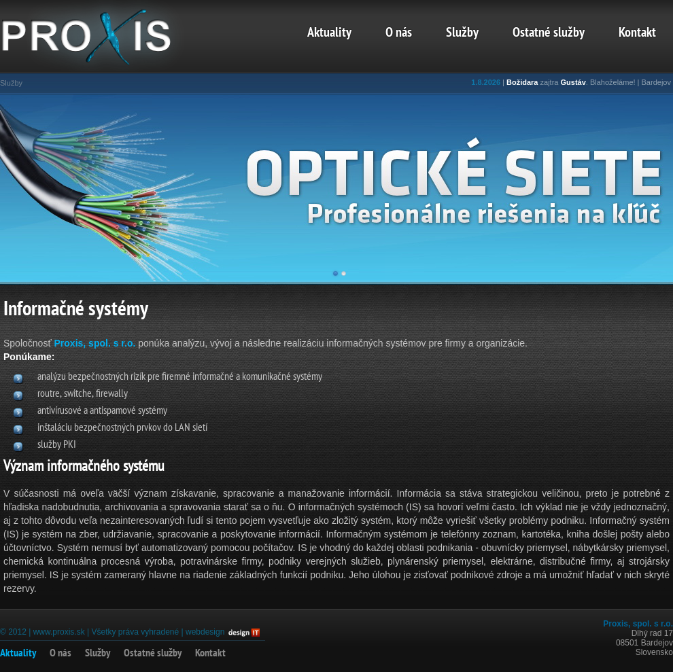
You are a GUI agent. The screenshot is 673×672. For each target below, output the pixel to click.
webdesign (205, 632)
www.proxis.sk (59, 632)
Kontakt (637, 33)
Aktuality (329, 33)
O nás (398, 33)
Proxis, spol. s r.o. (95, 343)
